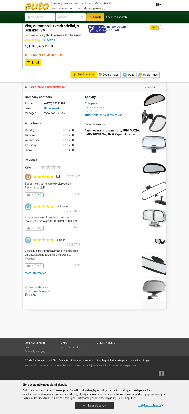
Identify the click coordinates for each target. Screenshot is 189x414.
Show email (51, 108)
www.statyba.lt (82, 365)
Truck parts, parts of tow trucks (103, 115)
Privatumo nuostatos (82, 360)
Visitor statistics (37, 287)
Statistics (135, 360)
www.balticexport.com (125, 365)
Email (33, 62)
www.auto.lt (46, 365)
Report (77, 194)
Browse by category (35, 351)
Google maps (109, 75)
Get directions (75, 347)
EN (159, 4)
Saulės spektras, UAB (44, 360)
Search (95, 17)
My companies (94, 8)
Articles (108, 3)
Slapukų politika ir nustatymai (111, 360)
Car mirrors (91, 111)
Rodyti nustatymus (151, 405)
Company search (61, 3)
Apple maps (148, 75)
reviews (48, 39)
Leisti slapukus (94, 405)
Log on (147, 360)
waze (128, 74)
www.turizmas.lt (63, 365)
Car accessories (94, 107)
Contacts (63, 360)
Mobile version (106, 343)
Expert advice (59, 8)
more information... (36, 272)
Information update (39, 291)
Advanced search (116, 17)
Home (28, 347)
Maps (98, 3)
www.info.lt (31, 365)
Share (31, 295)
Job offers (75, 8)
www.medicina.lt (101, 365)
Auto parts (91, 103)
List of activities (83, 3)
